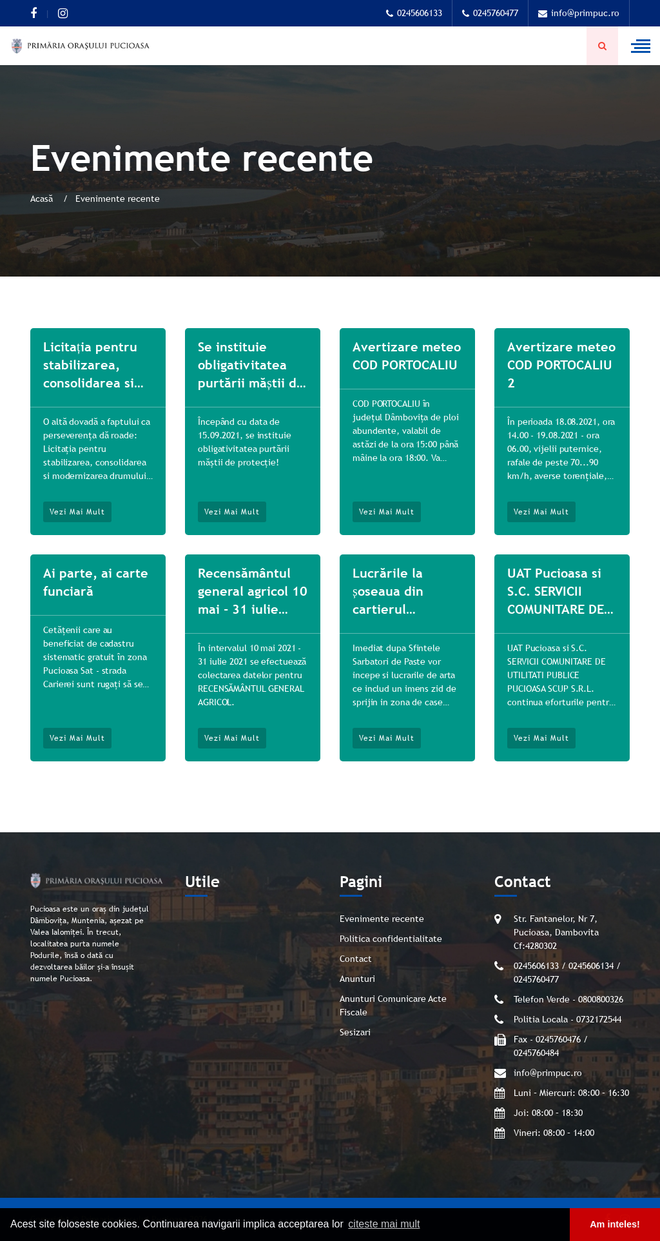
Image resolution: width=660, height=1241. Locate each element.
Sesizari (355, 1032)
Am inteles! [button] (615, 1224)
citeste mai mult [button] (384, 1223)
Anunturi (357, 978)
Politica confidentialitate (391, 938)
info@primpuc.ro (578, 13)
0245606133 (414, 13)
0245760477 (490, 13)
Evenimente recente (382, 919)
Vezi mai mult (77, 511)
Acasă (42, 198)
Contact (356, 958)
